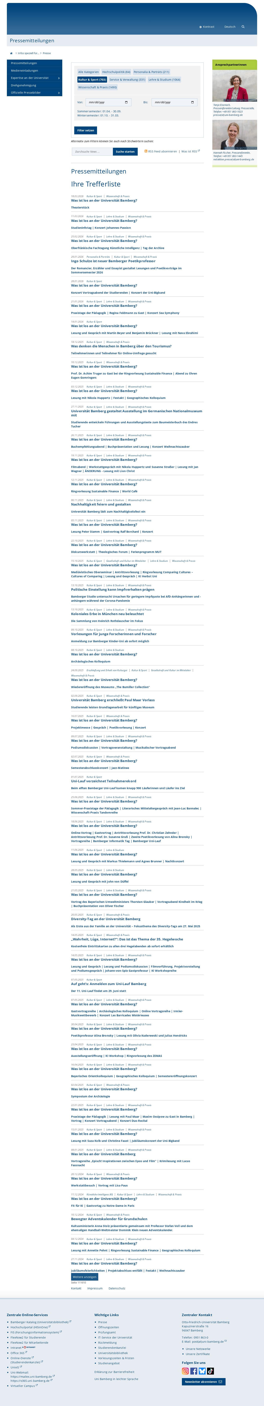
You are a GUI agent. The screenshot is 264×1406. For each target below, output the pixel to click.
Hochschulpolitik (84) (116, 72)
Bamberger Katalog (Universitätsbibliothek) (39, 1322)
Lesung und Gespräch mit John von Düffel (99, 881)
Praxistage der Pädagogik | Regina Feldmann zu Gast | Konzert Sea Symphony (125, 313)
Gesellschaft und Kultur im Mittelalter (126, 560)
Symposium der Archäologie (90, 1096)
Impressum (95, 1288)
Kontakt (76, 1288)
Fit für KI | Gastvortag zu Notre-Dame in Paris (102, 1206)
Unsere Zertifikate (198, 1354)
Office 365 (17, 1353)
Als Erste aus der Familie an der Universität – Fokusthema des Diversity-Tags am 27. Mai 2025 (135, 926)
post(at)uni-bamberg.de (208, 1341)
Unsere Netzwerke (198, 1349)
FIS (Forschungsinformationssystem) (35, 1332)
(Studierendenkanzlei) (25, 1362)
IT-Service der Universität (115, 1337)
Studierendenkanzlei (112, 1348)
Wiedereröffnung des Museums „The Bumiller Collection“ (111, 687)
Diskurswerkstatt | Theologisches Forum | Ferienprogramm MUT (116, 552)
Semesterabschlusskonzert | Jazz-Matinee (100, 768)
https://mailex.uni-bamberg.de (31, 1376)
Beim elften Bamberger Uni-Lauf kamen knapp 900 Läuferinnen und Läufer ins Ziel (128, 788)
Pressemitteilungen (32, 40)
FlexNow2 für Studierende (28, 1337)
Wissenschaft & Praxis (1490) (97, 87)
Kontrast (208, 27)
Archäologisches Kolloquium (90, 661)
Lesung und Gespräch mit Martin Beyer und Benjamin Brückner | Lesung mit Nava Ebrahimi (134, 333)
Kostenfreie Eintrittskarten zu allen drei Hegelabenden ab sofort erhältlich (122, 946)
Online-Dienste (21, 1358)
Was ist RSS (189, 151)
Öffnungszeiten (108, 1327)
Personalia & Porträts (98, 256)
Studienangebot (109, 1363)
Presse (47, 53)
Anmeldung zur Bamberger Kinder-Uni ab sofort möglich (110, 641)
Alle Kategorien (88, 72)
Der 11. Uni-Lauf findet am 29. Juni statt (98, 991)
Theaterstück (80, 207)
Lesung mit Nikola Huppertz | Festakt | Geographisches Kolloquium (118, 398)
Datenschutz (117, 1288)
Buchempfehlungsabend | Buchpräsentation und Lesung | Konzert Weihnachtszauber (130, 446)
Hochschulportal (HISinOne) (29, 1327)
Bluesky (202, 1371)
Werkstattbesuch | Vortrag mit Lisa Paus (99, 1185)
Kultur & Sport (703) (92, 79)
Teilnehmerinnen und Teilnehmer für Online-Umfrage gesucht (113, 353)
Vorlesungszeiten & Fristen (116, 1358)
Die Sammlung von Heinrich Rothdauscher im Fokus (107, 621)
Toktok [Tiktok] (210, 1371)
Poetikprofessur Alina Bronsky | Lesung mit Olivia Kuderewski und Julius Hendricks (129, 1035)
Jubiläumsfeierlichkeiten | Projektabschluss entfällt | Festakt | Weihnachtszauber (129, 1270)
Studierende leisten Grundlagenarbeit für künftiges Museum (112, 707)
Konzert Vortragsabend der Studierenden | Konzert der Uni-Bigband (118, 292)
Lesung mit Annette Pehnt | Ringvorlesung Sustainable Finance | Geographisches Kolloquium (135, 1250)
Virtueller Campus (23, 1386)
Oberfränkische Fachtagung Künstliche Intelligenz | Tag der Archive (117, 248)
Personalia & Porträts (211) (151, 72)
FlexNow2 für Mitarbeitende (29, 1342)
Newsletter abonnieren (201, 1382)
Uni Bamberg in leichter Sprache (116, 1379)
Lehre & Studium (115, 216)
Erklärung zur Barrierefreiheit (114, 1372)
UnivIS (15, 1367)
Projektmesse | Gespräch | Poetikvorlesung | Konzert (108, 727)
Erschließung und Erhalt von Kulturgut (107, 670)
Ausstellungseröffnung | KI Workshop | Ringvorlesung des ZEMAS (116, 1056)
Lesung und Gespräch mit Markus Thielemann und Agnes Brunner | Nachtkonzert (127, 861)
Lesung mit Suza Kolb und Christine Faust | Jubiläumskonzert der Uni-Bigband (125, 1141)
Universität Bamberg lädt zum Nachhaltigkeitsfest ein (108, 511)
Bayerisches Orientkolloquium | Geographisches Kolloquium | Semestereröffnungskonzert (134, 1076)
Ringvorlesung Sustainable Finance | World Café (104, 491)
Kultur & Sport (95, 195)
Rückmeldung (107, 1342)
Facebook (193, 1371)
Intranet (16, 1348)
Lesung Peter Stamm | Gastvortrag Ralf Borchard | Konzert (112, 531)
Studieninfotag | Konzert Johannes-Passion (101, 228)
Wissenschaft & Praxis (117, 195)
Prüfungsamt (107, 1332)
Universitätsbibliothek (113, 1353)
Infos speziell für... (28, 53)
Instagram (185, 1371)
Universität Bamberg (42, 20)
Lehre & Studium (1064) (164, 79)
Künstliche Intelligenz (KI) (100, 1194)
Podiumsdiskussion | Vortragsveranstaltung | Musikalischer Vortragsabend (123, 747)
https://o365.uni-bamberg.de (30, 1381)
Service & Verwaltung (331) (127, 79)
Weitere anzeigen (84, 1277)
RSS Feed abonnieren (162, 151)
